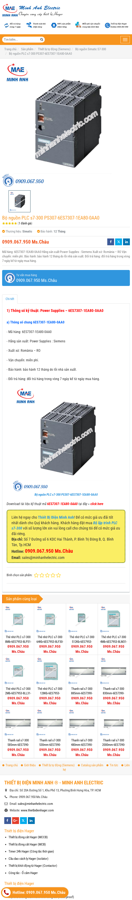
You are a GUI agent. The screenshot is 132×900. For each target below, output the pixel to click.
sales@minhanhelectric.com (35, 804)
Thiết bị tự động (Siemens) (57, 765)
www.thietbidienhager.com (37, 810)
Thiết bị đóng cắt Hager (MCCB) (28, 837)
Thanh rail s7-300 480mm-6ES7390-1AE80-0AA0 (82, 744)
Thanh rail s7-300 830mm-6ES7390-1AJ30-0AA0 (113, 693)
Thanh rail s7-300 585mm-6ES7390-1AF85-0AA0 (18, 744)
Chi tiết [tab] (10, 299)
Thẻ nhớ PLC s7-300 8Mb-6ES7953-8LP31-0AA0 (18, 641)
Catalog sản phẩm (90, 765)
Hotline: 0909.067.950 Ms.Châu (33, 892)
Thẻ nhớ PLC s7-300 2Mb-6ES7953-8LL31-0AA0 (18, 693)
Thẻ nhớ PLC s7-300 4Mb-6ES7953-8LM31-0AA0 (113, 641)
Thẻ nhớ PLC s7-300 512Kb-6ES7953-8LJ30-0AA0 (82, 641)
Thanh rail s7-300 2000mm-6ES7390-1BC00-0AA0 (113, 744)
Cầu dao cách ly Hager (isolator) (28, 859)
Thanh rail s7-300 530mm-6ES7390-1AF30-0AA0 (50, 744)
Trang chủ (10, 765)
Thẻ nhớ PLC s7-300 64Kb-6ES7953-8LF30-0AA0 (49, 641)
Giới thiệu (28, 765)
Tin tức (112, 765)
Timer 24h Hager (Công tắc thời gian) (31, 851)
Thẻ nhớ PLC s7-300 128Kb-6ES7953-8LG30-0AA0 (50, 693)
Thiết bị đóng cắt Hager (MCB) (27, 844)
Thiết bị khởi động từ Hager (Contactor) (33, 866)
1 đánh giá (25, 223)
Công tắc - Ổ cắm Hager (23, 873)
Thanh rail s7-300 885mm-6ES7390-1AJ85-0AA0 (82, 693)
